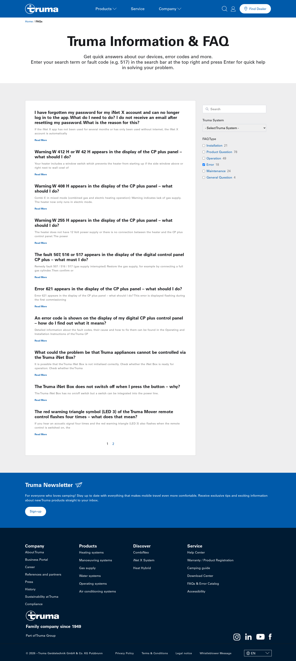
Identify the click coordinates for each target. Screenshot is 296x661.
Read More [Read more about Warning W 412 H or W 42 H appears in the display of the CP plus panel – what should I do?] (41, 174)
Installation (214, 145)
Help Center (196, 552)
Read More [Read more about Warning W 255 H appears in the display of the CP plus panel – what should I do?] (41, 242)
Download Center (200, 576)
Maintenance (216, 171)
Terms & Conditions (155, 653)
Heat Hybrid (142, 568)
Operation (214, 158)
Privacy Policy (124, 653)
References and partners (43, 574)
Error (210, 164)
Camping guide (198, 568)
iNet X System (143, 560)
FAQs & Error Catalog (203, 583)
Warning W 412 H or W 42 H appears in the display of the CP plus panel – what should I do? (108, 154)
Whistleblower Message (215, 653)
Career (30, 567)
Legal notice (184, 653)
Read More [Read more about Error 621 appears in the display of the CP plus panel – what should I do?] (41, 306)
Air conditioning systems (97, 591)
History (30, 589)
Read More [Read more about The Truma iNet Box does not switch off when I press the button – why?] (41, 399)
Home (29, 21)
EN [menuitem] (253, 653)
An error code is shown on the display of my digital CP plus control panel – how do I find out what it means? (109, 320)
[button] (224, 8)
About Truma (34, 552)
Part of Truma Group (41, 635)
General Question (219, 177)
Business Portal (36, 560)
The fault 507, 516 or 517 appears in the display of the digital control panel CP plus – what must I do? (109, 257)
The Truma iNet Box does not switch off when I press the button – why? (107, 386)
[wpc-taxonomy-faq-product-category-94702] (234, 128)
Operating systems (93, 583)
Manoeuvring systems (95, 560)
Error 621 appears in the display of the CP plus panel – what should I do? (108, 288)
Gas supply (87, 568)
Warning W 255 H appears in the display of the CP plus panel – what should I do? (104, 222)
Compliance (34, 604)
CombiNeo (141, 552)
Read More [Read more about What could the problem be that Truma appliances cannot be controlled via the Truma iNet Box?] (41, 374)
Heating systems (91, 552)
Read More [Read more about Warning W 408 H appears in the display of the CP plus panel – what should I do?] (41, 208)
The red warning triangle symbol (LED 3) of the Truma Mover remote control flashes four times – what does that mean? (104, 414)
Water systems (90, 576)
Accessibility (196, 591)
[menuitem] (257, 653)
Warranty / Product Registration (210, 560)
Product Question (219, 152)
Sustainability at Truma (41, 597)
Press (29, 582)
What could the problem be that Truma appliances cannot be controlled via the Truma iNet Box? (110, 354)
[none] (257, 653)
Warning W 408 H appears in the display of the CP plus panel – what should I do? (104, 188)
